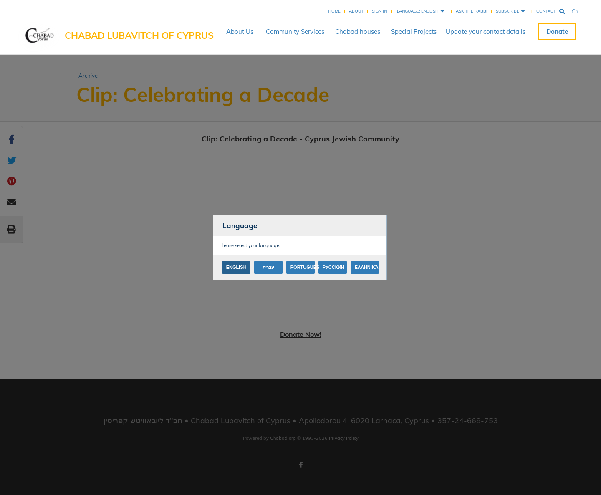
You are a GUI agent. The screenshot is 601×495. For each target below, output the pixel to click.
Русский (333, 267)
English (236, 267)
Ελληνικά (367, 267)
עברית (268, 267)
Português (302, 267)
